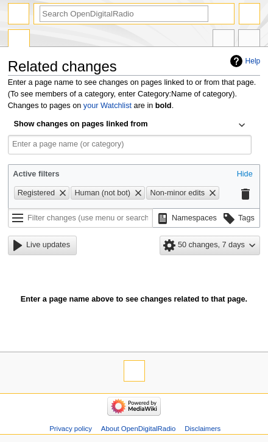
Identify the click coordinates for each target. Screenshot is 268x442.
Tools (249, 39)
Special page (19, 39)
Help (253, 61)
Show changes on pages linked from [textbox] (81, 124)
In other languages (223, 39)
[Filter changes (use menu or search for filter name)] (80, 218)
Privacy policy (70, 428)
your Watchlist (107, 105)
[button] (244, 174)
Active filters (36, 174)
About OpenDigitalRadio (138, 428)
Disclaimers (202, 428)
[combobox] (130, 125)
